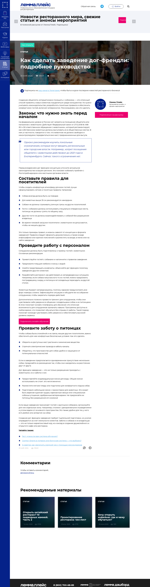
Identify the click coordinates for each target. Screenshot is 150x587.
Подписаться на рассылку (111, 117)
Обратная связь (88, 7)
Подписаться (119, 20)
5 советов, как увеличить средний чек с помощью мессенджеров (52, 447)
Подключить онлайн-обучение (37, 324)
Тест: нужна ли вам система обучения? (40, 439)
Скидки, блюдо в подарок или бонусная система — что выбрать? (51, 443)
